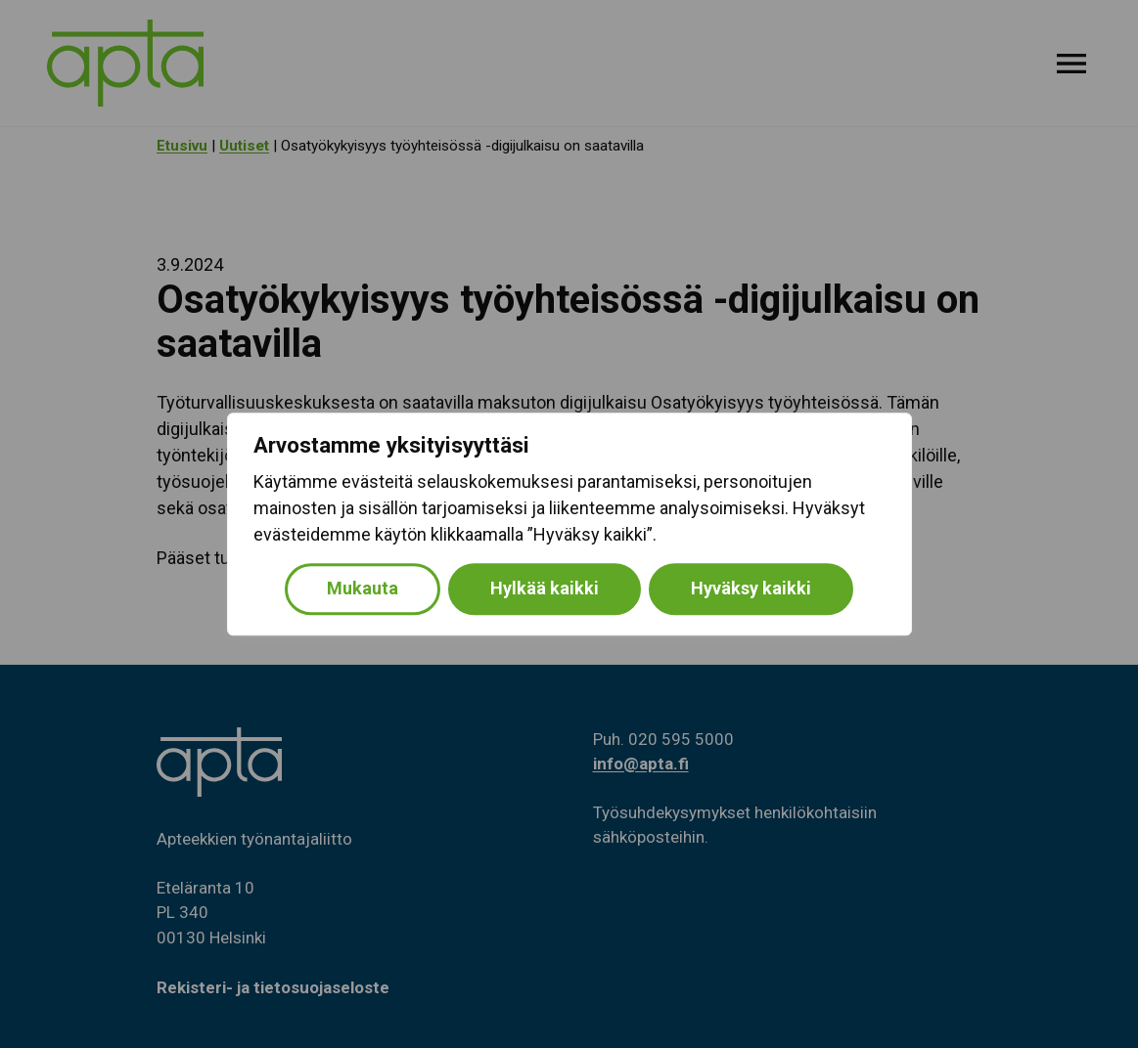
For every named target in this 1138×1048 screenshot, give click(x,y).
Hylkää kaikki (544, 588)
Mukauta (362, 588)
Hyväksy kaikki (751, 588)
